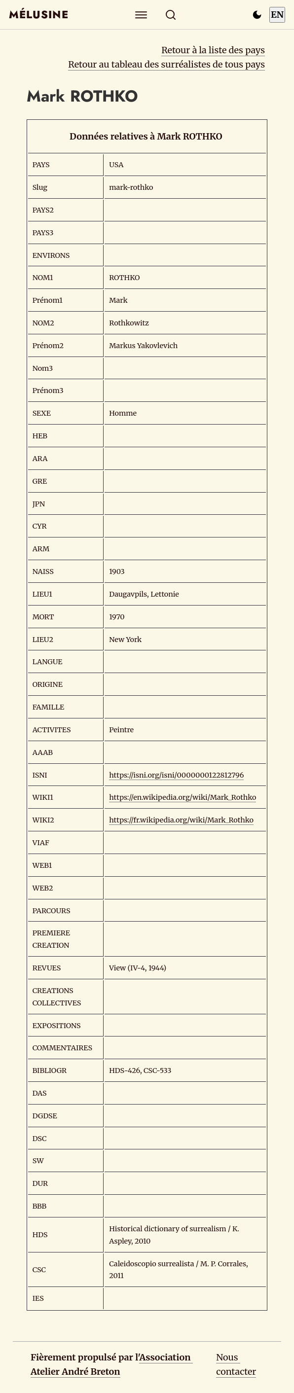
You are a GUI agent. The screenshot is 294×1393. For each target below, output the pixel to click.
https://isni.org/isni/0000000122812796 (176, 775)
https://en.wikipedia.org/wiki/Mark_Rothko (182, 797)
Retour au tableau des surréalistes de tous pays (166, 64)
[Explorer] (141, 14)
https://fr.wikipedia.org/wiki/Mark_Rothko (181, 820)
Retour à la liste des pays (213, 50)
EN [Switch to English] (277, 14)
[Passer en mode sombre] (257, 15)
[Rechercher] (171, 14)
